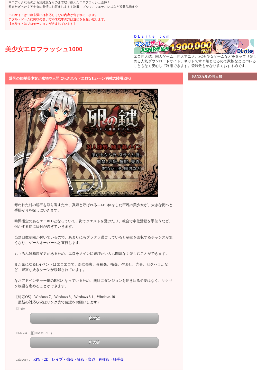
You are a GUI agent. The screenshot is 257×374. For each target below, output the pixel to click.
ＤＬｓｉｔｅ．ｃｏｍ (152, 36)
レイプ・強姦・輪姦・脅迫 (73, 359)
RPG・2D (40, 359)
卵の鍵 (94, 318)
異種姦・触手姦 (111, 359)
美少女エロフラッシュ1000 (43, 49)
